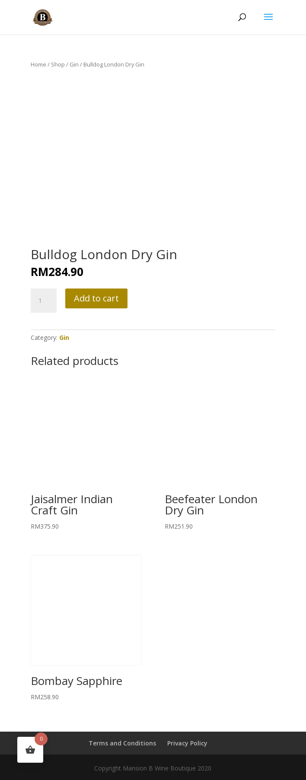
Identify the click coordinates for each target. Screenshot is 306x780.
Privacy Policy (187, 743)
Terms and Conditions (122, 743)
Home (38, 64)
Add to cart (96, 298)
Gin (74, 64)
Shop (58, 64)
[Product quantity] (44, 301)
